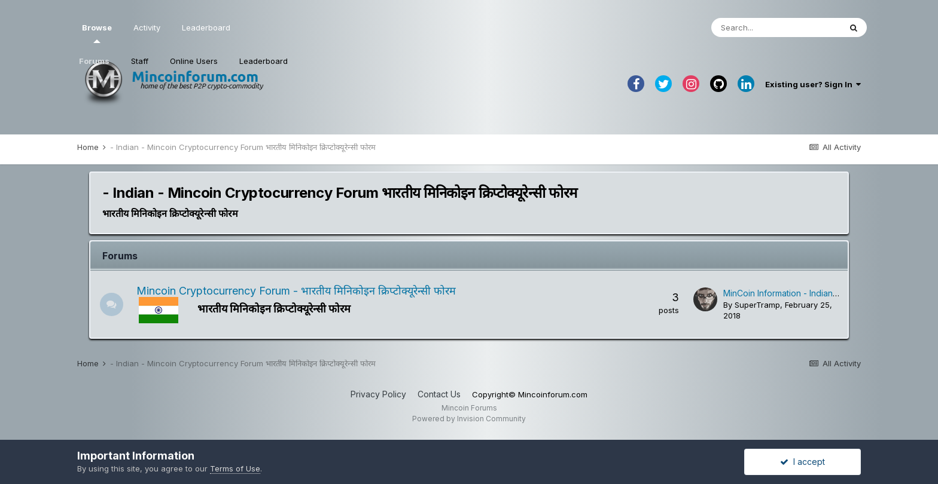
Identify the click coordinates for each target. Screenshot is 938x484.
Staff (139, 61)
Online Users (194, 61)
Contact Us (439, 394)
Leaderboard (263, 61)
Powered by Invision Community (469, 418)
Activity (146, 27)
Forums (94, 61)
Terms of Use (235, 468)
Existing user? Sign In (813, 84)
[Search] (775, 27)
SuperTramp (757, 305)
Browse (97, 33)
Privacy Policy (378, 394)
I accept (802, 462)
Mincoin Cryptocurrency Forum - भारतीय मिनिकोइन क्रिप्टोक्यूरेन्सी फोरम (296, 290)
